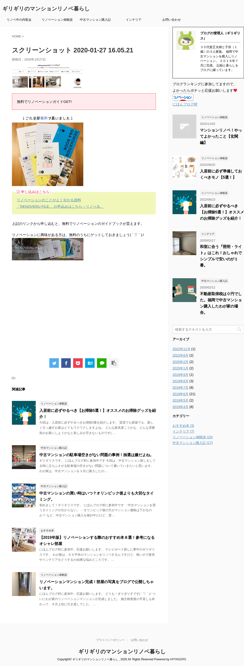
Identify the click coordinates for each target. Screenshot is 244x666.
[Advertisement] (84, 311)
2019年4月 (180, 407)
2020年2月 (180, 362)
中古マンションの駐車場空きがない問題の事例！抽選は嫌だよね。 (96, 455)
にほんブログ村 (185, 104)
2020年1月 (180, 368)
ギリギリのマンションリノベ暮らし (46, 9)
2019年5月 (180, 400)
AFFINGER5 (178, 659)
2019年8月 (180, 381)
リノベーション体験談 (57, 19)
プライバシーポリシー (110, 640)
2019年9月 (180, 375)
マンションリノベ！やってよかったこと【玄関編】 (221, 136)
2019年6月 (180, 394)
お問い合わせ (171, 19)
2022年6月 (180, 355)
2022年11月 (181, 349)
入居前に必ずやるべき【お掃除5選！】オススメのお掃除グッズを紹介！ (222, 212)
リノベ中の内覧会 (19, 19)
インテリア (133, 19)
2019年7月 (180, 387)
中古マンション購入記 (95, 19)
